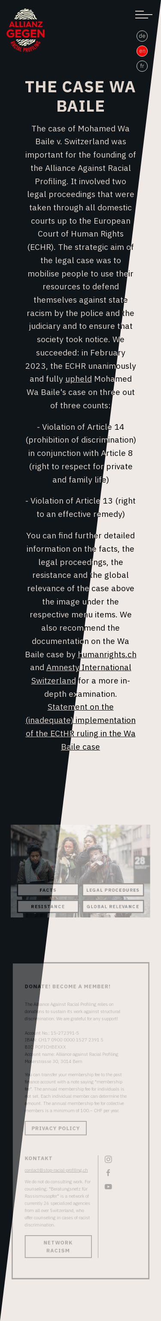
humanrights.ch (107, 654)
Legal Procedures (112, 889)
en (142, 51)
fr (142, 66)
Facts (49, 889)
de (142, 35)
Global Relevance (112, 905)
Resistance (49, 905)
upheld (78, 378)
